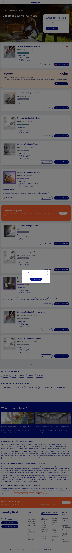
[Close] (48, 272)
